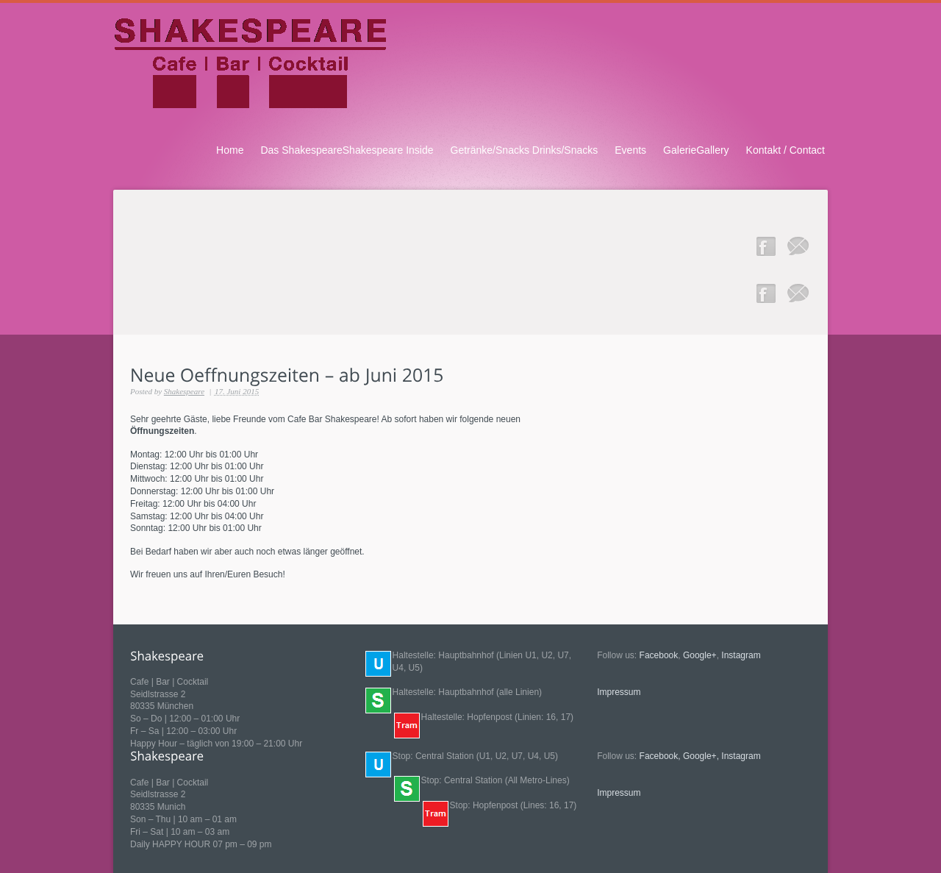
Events (630, 150)
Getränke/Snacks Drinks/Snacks (524, 150)
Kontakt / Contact (785, 150)
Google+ (700, 655)
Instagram (740, 655)
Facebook (659, 655)
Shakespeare (184, 391)
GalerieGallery (696, 150)
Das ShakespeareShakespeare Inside (346, 150)
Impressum (618, 692)
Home (229, 150)
